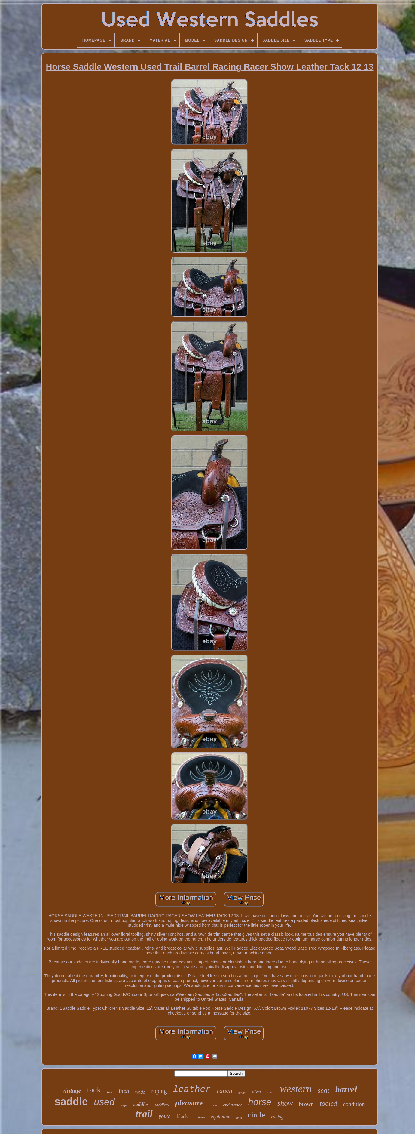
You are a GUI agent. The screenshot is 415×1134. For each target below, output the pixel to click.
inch (124, 1091)
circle (256, 1115)
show (285, 1103)
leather (192, 1089)
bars (239, 1118)
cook (213, 1105)
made (242, 1093)
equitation (220, 1116)
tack (94, 1089)
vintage (71, 1090)
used (104, 1101)
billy (270, 1092)
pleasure (189, 1102)
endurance (232, 1104)
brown (306, 1104)
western (296, 1088)
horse (259, 1102)
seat (323, 1090)
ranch (224, 1090)
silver (256, 1091)
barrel (346, 1089)
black (182, 1116)
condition (354, 1104)
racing (277, 1116)
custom (199, 1117)
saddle (71, 1101)
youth (165, 1116)
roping (159, 1091)
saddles (141, 1104)
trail (144, 1113)
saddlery (162, 1105)
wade (140, 1092)
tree (110, 1092)
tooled (328, 1103)
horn (124, 1106)
